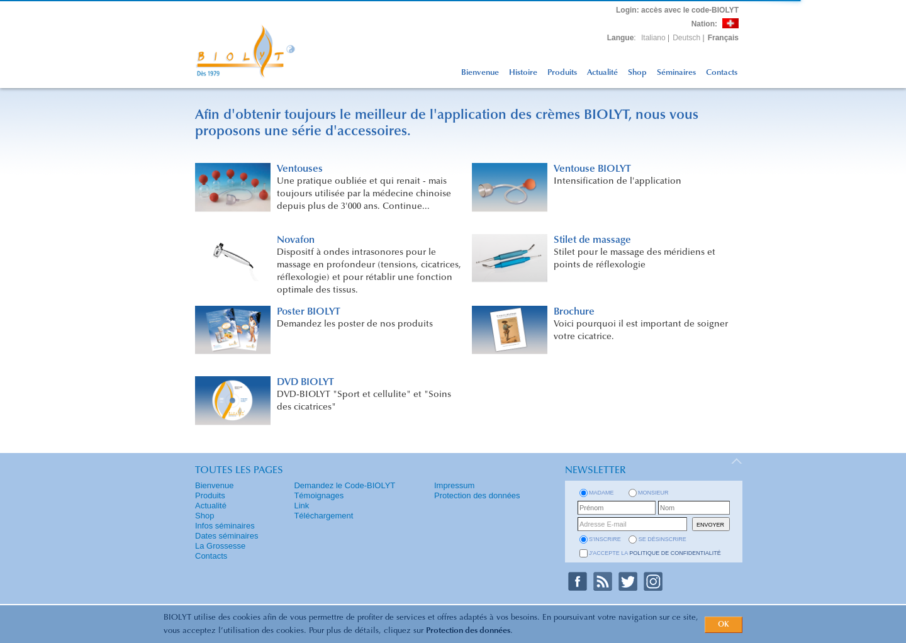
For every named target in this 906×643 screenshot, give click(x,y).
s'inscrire (605, 539)
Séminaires (676, 73)
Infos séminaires (225, 525)
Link (301, 505)
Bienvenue (480, 73)
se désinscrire (662, 539)
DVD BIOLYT (305, 382)
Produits (562, 73)
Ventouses (300, 169)
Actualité (602, 73)
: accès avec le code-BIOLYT (677, 10)
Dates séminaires (226, 535)
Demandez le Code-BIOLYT (344, 485)
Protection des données (468, 631)
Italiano (653, 37)
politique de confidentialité (675, 553)
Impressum (454, 485)
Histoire (523, 73)
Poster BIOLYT (308, 312)
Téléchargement (323, 515)
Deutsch (686, 37)
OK (723, 625)
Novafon (296, 240)
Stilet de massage (592, 240)
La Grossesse (220, 546)
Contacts (721, 73)
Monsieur (653, 492)
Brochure (574, 312)
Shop (637, 73)
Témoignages (319, 495)
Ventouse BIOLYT (592, 169)
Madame (601, 492)
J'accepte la (655, 553)
